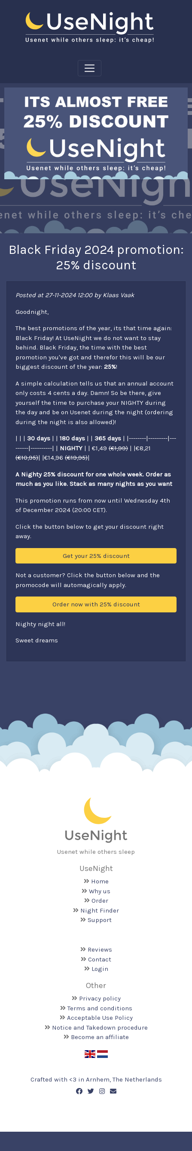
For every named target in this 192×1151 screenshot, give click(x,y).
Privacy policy (100, 998)
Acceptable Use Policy (100, 1017)
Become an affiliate (100, 1037)
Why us (99, 891)
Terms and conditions (99, 1008)
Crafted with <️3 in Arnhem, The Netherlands (96, 1079)
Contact (99, 959)
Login (99, 969)
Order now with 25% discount (96, 604)
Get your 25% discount (96, 556)
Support (100, 920)
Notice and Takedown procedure (100, 1027)
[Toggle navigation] (89, 68)
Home (100, 881)
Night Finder (99, 910)
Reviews (100, 949)
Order (99, 900)
